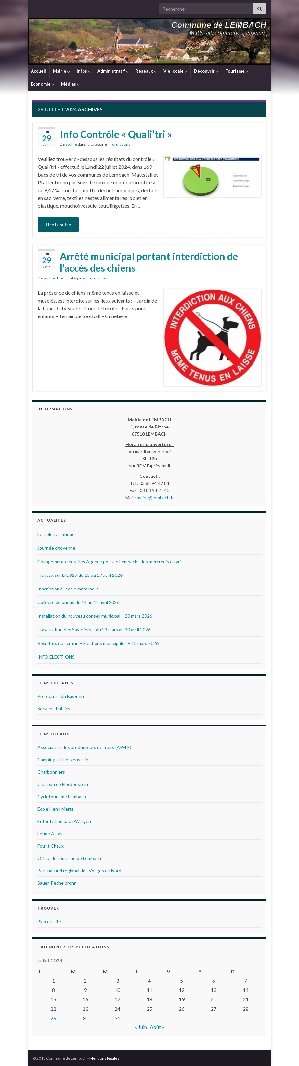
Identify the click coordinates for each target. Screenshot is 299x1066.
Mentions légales (104, 1058)
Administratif (113, 71)
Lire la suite (58, 224)
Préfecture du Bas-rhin (60, 696)
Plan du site (49, 921)
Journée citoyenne (56, 548)
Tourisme (236, 71)
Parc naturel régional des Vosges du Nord (79, 870)
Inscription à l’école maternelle (68, 588)
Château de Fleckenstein (62, 784)
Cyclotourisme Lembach (61, 796)
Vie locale (175, 71)
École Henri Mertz (55, 809)
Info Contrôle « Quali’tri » (116, 134)
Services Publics (53, 708)
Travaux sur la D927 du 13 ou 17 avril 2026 (80, 575)
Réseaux (146, 71)
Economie (42, 84)
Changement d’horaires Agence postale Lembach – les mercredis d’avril (109, 561)
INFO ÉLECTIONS (56, 657)
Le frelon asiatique (56, 534)
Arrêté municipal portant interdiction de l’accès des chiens (149, 262)
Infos (84, 71)
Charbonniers (51, 772)
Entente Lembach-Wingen (64, 821)
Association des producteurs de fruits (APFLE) (84, 747)
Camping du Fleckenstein (62, 759)
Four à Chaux (50, 846)
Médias (70, 84)
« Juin (141, 1027)
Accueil (38, 71)
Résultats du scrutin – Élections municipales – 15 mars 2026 (98, 643)
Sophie (71, 144)
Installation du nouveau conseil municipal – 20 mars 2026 (94, 616)
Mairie (61, 71)
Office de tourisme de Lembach (69, 858)
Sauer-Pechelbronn (57, 883)
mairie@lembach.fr (155, 497)
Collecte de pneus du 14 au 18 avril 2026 (78, 602)
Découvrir (206, 71)
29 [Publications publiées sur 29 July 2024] (53, 1018)
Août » (157, 1027)
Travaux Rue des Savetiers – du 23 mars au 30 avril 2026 (93, 629)
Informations (119, 144)
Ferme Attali (49, 833)
